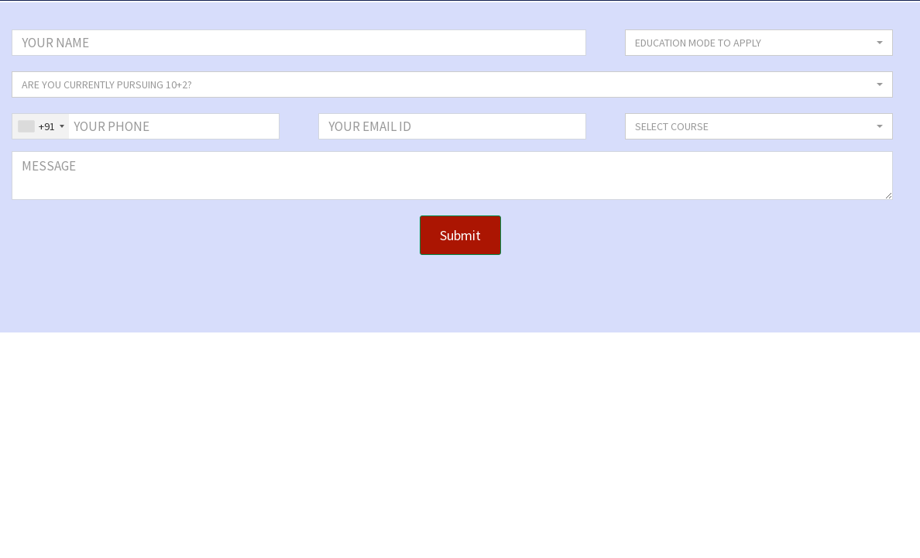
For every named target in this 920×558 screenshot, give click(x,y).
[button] (759, 42)
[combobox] (40, 126)
